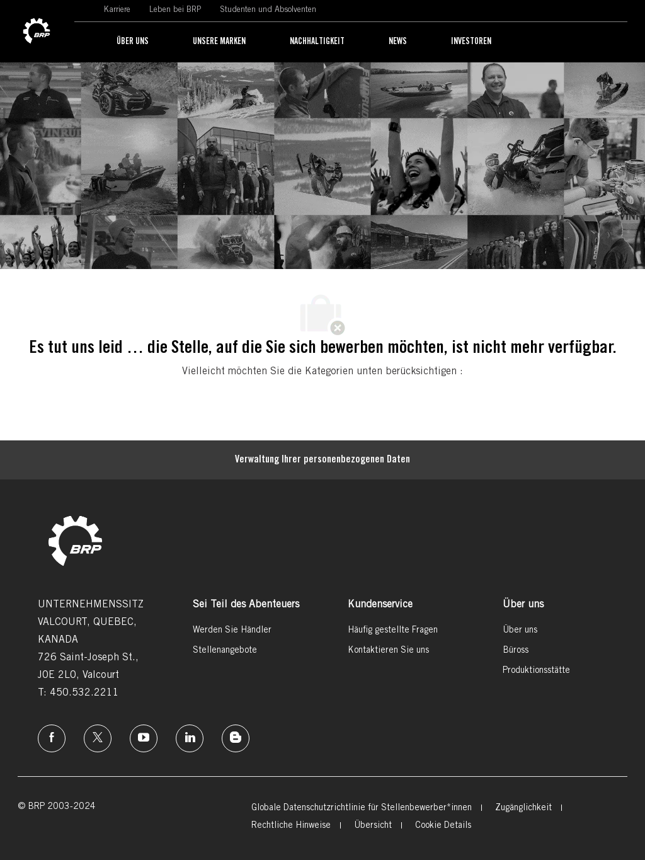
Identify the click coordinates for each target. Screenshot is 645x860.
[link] (36, 31)
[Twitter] (97, 738)
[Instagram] (143, 738)
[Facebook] (52, 738)
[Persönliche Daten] (322, 459)
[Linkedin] (189, 738)
